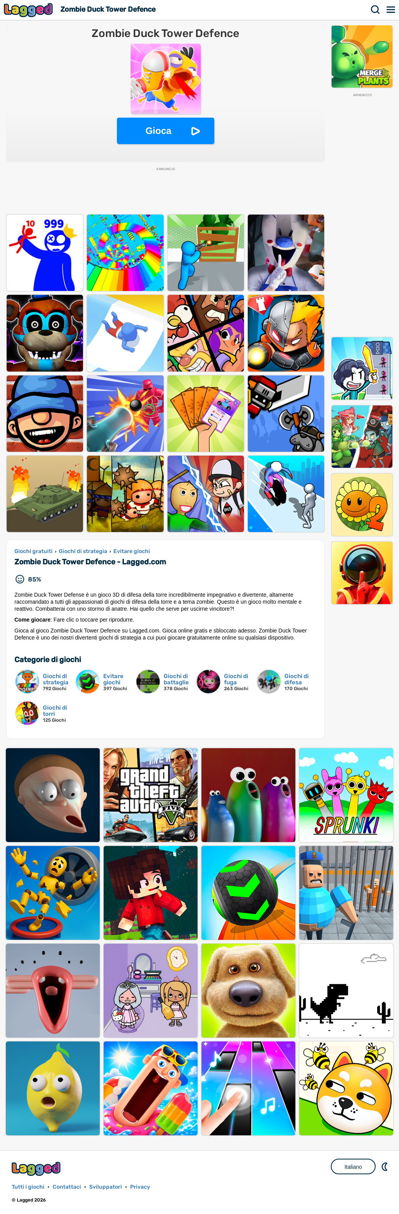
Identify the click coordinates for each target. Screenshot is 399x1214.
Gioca (158, 130)
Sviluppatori (105, 1187)
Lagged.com (37, 1169)
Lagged (29, 10)
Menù (391, 9)
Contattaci (67, 1187)
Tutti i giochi (28, 1187)
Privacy (140, 1187)
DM (385, 1166)
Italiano (353, 1167)
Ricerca (375, 9)
